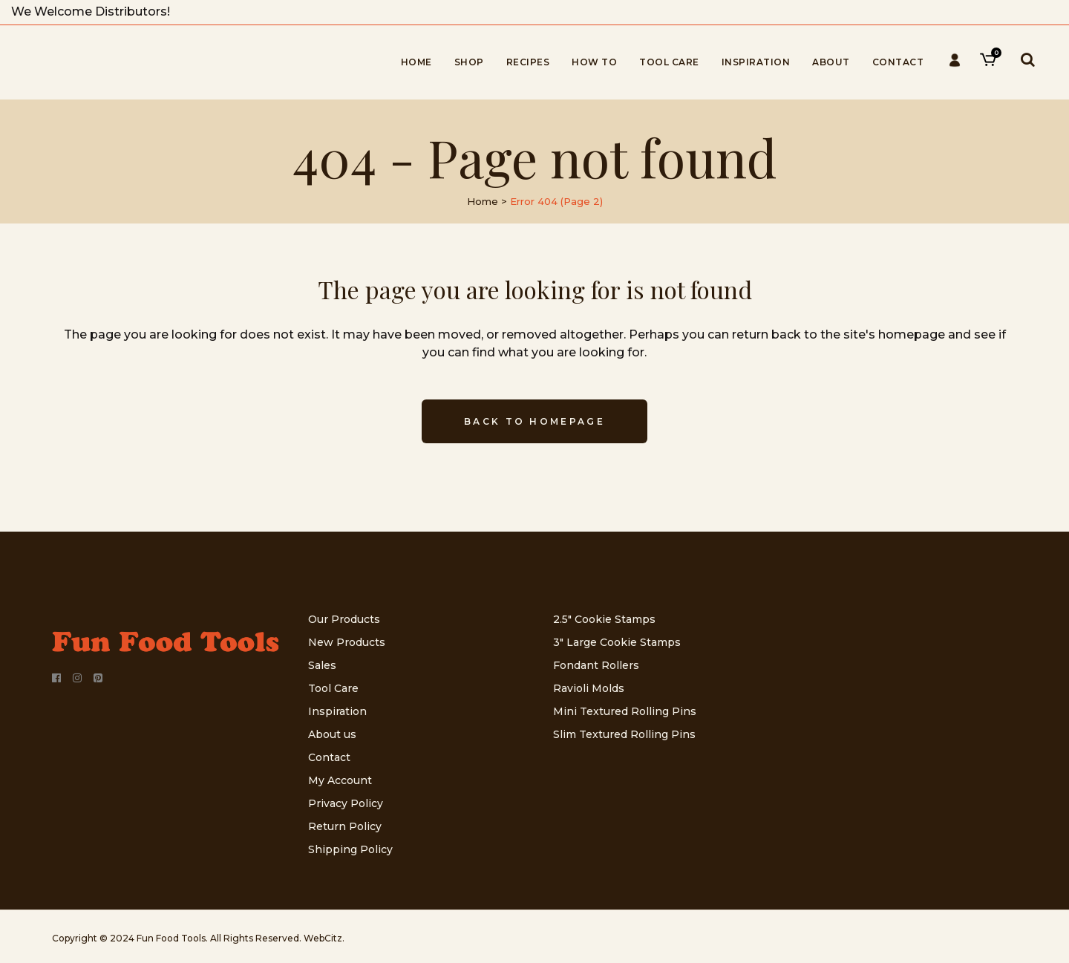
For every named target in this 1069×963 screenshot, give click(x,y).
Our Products (344, 619)
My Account (340, 780)
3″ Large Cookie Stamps (617, 642)
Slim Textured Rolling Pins (624, 734)
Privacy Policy (345, 803)
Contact (329, 757)
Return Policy (345, 826)
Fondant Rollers (596, 665)
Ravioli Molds (588, 688)
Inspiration (337, 711)
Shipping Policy (350, 849)
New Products (346, 642)
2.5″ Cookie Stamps (604, 619)
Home (482, 201)
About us (332, 734)
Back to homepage (534, 421)
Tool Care (333, 688)
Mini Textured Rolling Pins (624, 711)
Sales (322, 665)
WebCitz (323, 938)
